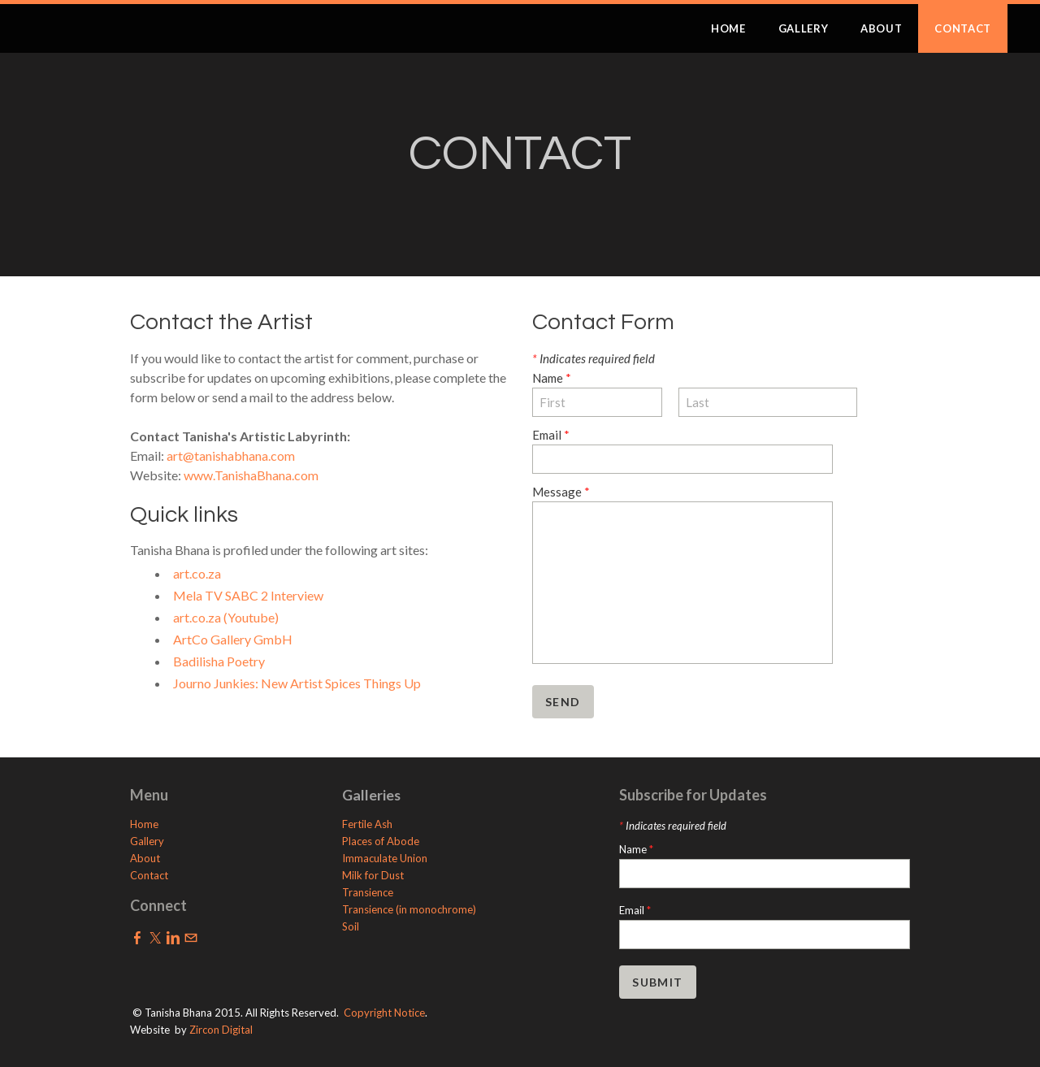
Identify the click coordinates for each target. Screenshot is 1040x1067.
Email (551, 434)
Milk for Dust (373, 875)
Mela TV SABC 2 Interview (248, 595)
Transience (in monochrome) (409, 909)
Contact (149, 875)
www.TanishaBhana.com (251, 475)
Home (144, 824)
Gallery (147, 841)
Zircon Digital (221, 1029)
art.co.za (197, 573)
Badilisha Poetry (219, 661)
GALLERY (803, 28)
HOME (728, 28)
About (145, 858)
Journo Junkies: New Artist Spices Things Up (297, 683)
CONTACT (962, 28)
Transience (367, 892)
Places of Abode (380, 841)
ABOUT (881, 28)
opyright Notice (388, 1012)
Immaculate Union (386, 858)
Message (561, 491)
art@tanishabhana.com (231, 455)
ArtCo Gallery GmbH (232, 639)
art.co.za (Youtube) (226, 617)
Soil (350, 926)
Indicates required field (593, 358)
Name (551, 378)
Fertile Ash (367, 824)
